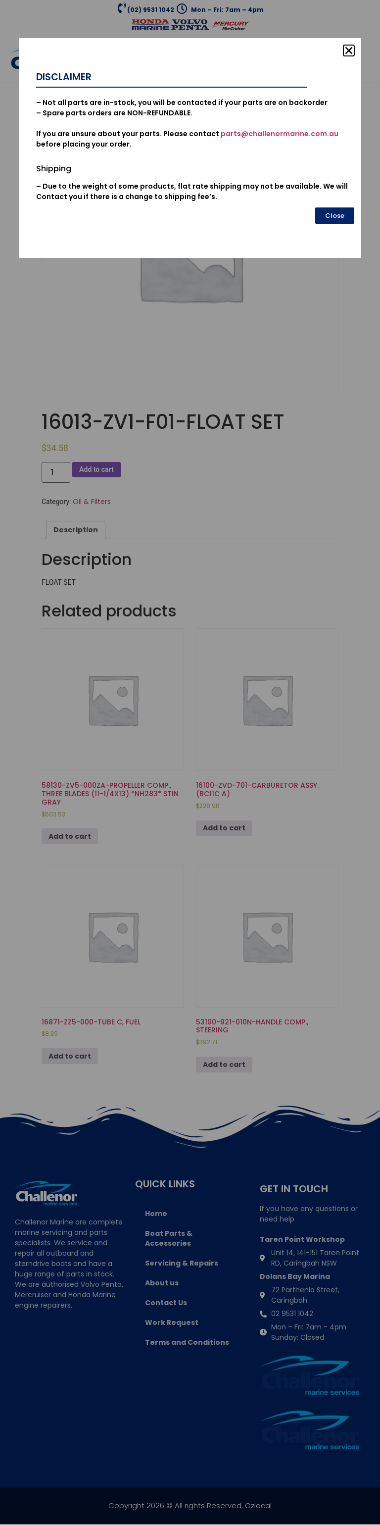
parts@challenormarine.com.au (279, 134)
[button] (349, 50)
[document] (190, 762)
